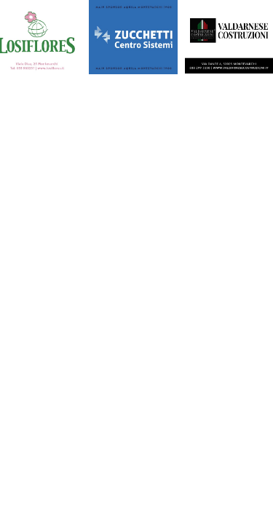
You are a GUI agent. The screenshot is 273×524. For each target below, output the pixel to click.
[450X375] (133, 38)
